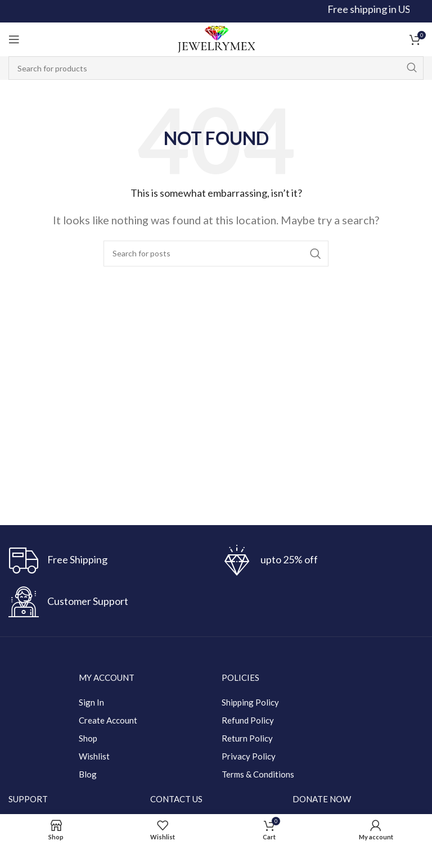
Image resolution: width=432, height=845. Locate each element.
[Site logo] (216, 38)
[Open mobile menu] (14, 39)
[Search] (216, 68)
